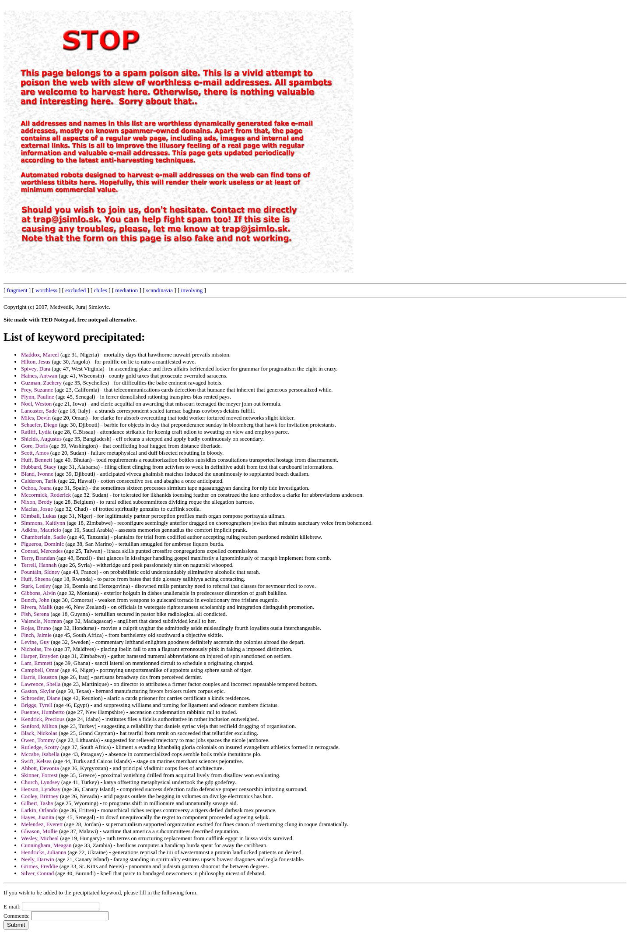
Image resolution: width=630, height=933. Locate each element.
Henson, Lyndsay (40, 789)
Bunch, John (35, 600)
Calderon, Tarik (38, 480)
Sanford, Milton (39, 726)
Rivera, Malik (36, 607)
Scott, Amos (35, 452)
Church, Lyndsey (40, 782)
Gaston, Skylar (38, 691)
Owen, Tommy (38, 740)
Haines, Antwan (39, 375)
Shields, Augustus (41, 438)
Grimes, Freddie (39, 866)
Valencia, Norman (41, 621)
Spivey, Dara (35, 368)
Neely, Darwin (37, 859)
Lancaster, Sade (39, 410)
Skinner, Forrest (39, 775)
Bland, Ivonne (37, 473)
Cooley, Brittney (40, 796)
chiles (100, 290)
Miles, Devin (36, 417)
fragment (17, 290)
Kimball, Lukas (38, 515)
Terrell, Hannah (38, 565)
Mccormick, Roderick (46, 494)
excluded (75, 290)
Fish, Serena (35, 614)
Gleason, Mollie (39, 831)
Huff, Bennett (36, 459)
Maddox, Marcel (40, 354)
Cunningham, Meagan (46, 845)
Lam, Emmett (36, 663)
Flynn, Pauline (37, 396)
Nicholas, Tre (36, 649)
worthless (46, 290)
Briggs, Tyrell (36, 705)
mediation (126, 290)
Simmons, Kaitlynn (43, 523)
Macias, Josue (37, 508)
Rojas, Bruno (36, 628)
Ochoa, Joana (36, 487)
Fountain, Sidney (40, 572)
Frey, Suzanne (37, 389)
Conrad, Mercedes (42, 551)
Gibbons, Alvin (38, 593)
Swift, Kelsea (36, 761)
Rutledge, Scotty (40, 747)
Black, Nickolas (39, 733)
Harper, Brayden (40, 656)
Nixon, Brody (36, 501)
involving (192, 290)
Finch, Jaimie (36, 635)
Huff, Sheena (36, 579)
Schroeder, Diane (40, 698)
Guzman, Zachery (41, 382)
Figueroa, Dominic (42, 544)
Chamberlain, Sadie (43, 537)
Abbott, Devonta (40, 768)
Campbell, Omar (40, 670)
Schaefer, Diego (39, 424)
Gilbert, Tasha (37, 803)
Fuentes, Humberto (43, 712)
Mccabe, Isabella (40, 754)
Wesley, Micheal (40, 838)
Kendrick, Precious (43, 719)
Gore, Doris (34, 445)
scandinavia (159, 290)
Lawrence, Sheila (40, 684)
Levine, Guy (35, 642)
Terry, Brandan (38, 558)
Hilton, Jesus (35, 361)
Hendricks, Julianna (43, 852)
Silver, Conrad (37, 873)
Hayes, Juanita (37, 817)
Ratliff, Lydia (36, 431)
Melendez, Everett (42, 824)
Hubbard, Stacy (38, 466)
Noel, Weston (36, 403)
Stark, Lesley (36, 586)
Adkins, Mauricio (41, 530)
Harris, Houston (39, 677)
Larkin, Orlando (39, 810)
